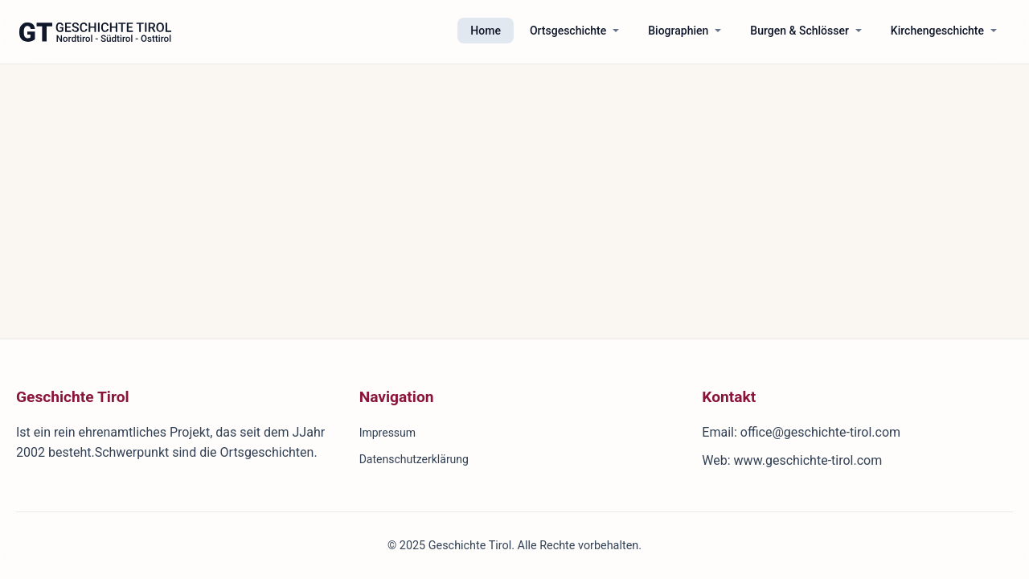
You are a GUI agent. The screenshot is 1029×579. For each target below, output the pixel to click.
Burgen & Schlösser (799, 30)
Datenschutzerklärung (414, 459)
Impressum (387, 432)
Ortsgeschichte (568, 30)
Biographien (678, 30)
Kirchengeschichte (937, 30)
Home (485, 30)
